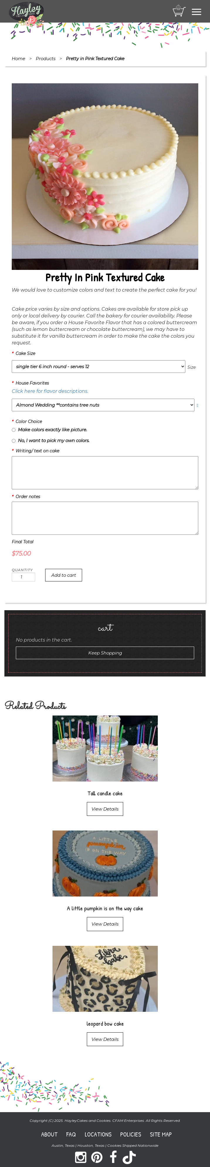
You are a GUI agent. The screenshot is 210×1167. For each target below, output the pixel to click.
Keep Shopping (105, 653)
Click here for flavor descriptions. (50, 391)
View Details (105, 809)
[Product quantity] (23, 577)
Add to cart (63, 575)
